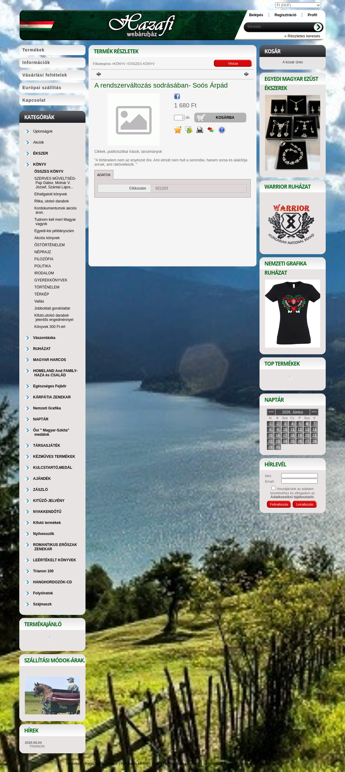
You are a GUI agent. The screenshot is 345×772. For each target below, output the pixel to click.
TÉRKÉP (41, 294)
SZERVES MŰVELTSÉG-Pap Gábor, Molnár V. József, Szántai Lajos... (55, 182)
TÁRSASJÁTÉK (46, 445)
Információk (174, 764)
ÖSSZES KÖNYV (48, 171)
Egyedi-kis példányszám (54, 231)
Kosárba (225, 117)
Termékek (74, 764)
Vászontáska (44, 338)
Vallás (39, 301)
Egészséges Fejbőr (49, 386)
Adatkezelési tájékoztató (259, 764)
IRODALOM (44, 273)
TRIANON (37, 746)
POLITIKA (42, 266)
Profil (158, 764)
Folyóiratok (43, 593)
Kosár (113, 764)
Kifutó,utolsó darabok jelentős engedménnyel (53, 317)
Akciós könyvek (47, 238)
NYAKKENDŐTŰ (47, 512)
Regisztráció (95, 764)
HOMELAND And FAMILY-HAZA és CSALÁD (55, 373)
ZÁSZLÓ (40, 490)
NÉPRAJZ (42, 252)
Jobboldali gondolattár (52, 308)
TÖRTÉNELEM (46, 287)
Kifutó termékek (47, 523)
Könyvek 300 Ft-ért (49, 327)
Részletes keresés (136, 764)
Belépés (256, 15)
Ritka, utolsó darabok (51, 201)
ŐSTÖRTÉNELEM (49, 245)
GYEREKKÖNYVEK (50, 280)
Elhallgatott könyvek (50, 194)
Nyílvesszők (43, 534)
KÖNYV (120, 64)
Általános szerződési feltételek (212, 764)
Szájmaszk (42, 604)
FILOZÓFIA (43, 259)
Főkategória (102, 64)
